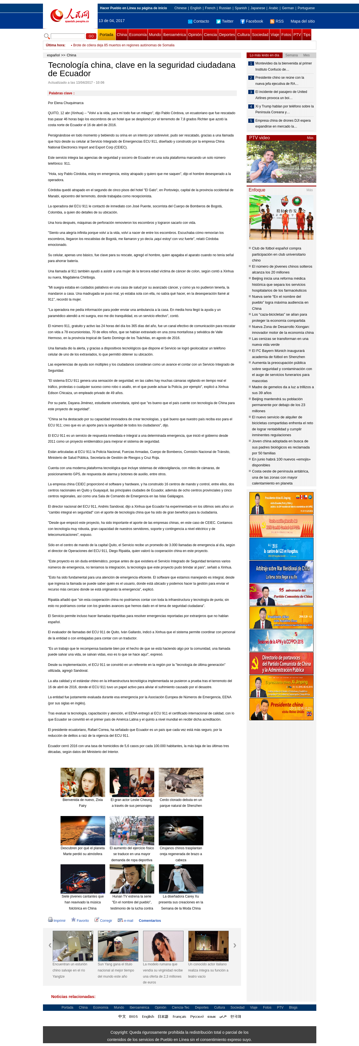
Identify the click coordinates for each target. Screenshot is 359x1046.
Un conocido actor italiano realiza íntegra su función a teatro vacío (208, 970)
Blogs (293, 1007)
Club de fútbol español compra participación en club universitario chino (279, 254)
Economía (138, 34)
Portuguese (306, 8)
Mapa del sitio (303, 21)
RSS (277, 21)
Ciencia (210, 34)
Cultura (243, 34)
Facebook (251, 21)
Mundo (155, 34)
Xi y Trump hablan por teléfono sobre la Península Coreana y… (285, 109)
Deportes (227, 34)
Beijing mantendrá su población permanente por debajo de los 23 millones (278, 405)
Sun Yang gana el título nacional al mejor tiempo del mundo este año (116, 970)
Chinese (180, 8)
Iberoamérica (174, 34)
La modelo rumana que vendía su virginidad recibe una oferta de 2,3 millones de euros (163, 973)
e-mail (125, 921)
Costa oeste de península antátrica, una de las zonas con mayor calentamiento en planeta (280, 477)
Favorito (80, 921)
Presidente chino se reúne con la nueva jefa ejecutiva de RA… (280, 81)
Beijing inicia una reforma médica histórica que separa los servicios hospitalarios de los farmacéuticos (279, 284)
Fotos (286, 34)
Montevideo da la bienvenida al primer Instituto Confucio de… (284, 66)
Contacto (198, 21)
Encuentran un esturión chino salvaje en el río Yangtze (70, 970)
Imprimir (57, 921)
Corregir (103, 921)
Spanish (241, 8)
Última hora (55, 45)
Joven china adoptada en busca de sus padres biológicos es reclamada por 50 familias (281, 447)
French (210, 8)
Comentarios (150, 920)
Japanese (257, 8)
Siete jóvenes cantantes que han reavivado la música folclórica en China (83, 902)
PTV (297, 34)
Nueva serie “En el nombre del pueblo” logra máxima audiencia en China (280, 302)
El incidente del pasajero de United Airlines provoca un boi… (281, 95)
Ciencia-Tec (180, 1007)
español (53, 55)
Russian (225, 8)
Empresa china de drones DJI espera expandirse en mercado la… (283, 124)
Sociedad (260, 34)
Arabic (273, 8)
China (122, 34)
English (195, 8)
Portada (106, 34)
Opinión (195, 34)
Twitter (224, 21)
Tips (306, 34)
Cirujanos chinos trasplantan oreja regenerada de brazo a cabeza (181, 854)
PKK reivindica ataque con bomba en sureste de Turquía (115, 43)
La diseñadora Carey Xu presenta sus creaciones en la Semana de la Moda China (181, 902)
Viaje (275, 34)
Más (310, 138)
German (288, 8)
